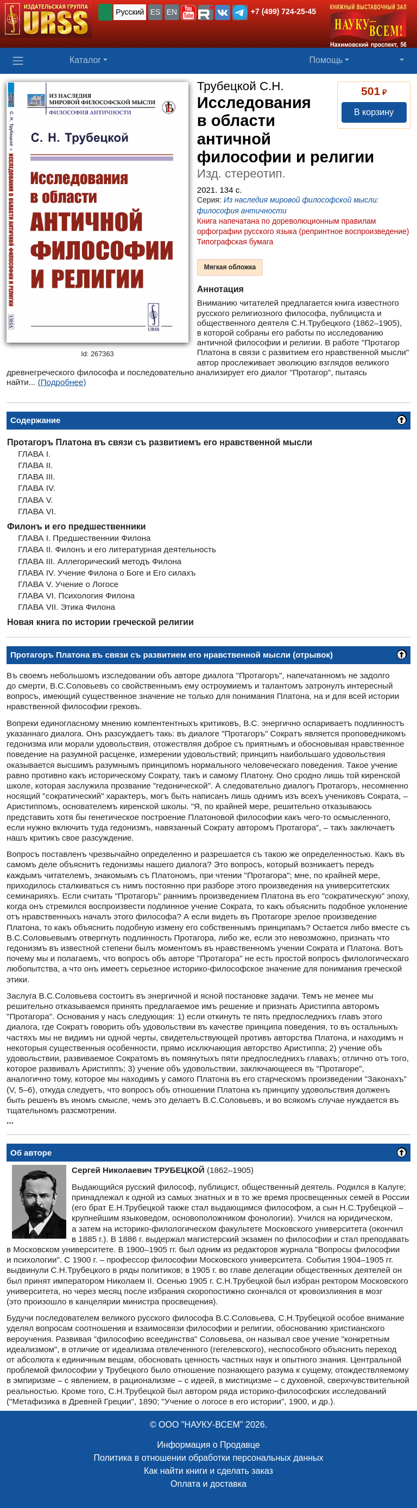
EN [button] (172, 12)
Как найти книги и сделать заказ (208, 1470)
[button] (188, 12)
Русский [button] (130, 12)
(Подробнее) (62, 382)
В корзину (374, 112)
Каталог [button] (85, 60)
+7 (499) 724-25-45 (283, 11)
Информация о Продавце (208, 1444)
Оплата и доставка (208, 1483)
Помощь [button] (326, 60)
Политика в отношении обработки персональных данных (208, 1457)
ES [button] (155, 12)
